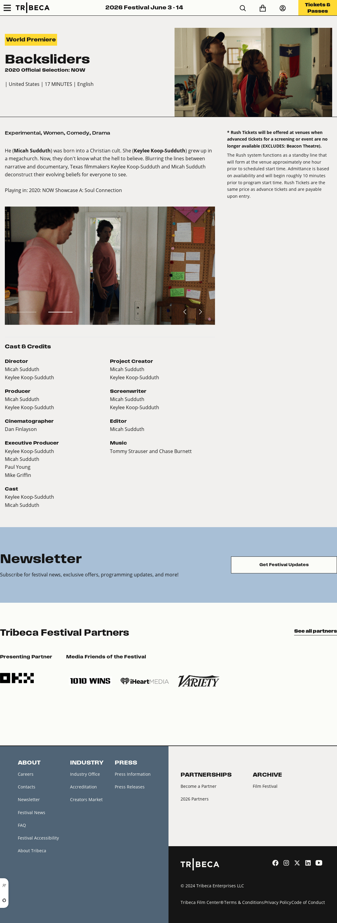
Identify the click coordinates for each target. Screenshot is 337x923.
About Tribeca (32, 850)
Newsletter (29, 799)
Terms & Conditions (244, 902)
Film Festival (265, 786)
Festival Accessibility (38, 838)
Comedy (77, 132)
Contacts (26, 787)
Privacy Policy (277, 902)
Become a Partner (199, 786)
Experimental (22, 132)
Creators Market (86, 799)
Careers (26, 774)
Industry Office (85, 774)
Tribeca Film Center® (202, 902)
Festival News (31, 812)
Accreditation (83, 787)
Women (53, 132)
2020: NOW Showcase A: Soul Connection (75, 190)
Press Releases (130, 787)
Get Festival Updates (284, 565)
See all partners (315, 631)
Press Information (133, 774)
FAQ (22, 825)
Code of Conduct (308, 902)
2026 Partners (195, 799)
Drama (101, 132)
